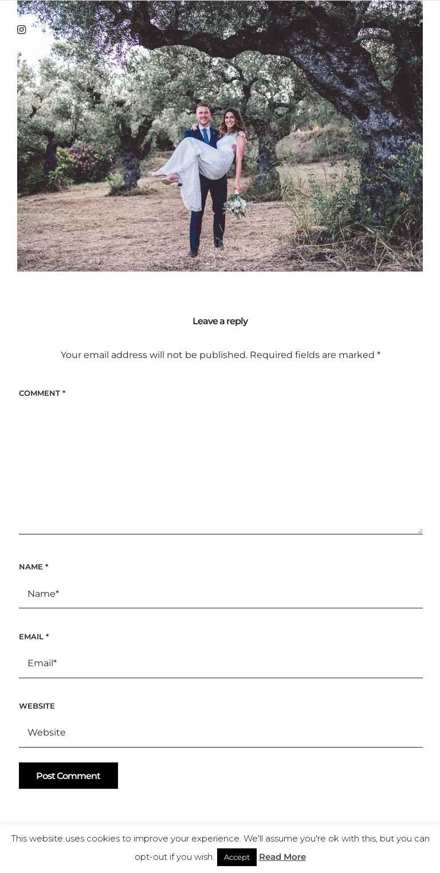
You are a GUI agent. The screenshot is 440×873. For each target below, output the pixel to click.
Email (34, 636)
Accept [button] (237, 857)
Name (33, 566)
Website (37, 705)
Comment (42, 393)
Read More (282, 856)
